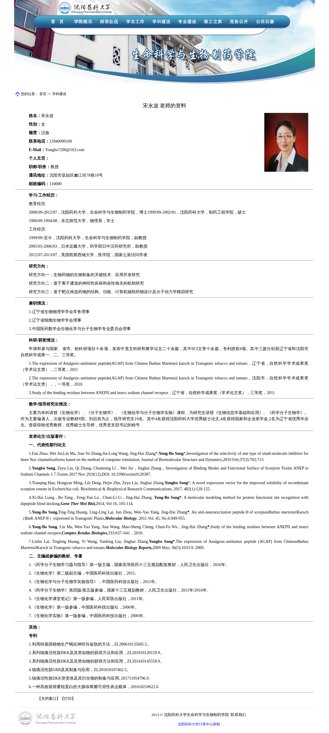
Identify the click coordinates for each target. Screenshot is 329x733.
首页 (42, 94)
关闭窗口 (48, 698)
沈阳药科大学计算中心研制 (199, 724)
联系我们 (238, 714)
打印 (68, 698)
